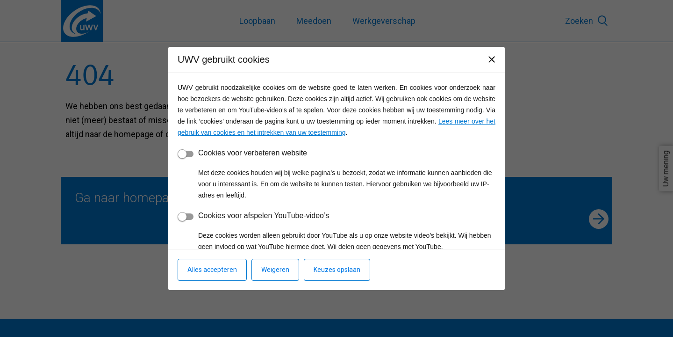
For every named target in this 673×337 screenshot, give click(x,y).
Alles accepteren (212, 269)
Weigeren (275, 269)
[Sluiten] (491, 59)
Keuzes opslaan (337, 269)
